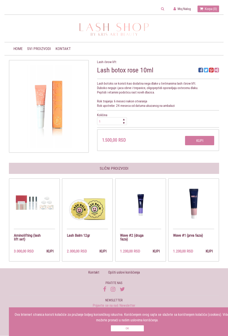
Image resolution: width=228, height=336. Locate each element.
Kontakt (63, 48)
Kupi (199, 140)
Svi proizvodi (39, 48)
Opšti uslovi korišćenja (124, 272)
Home (18, 48)
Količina (112, 119)
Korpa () (208, 9)
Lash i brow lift (106, 62)
